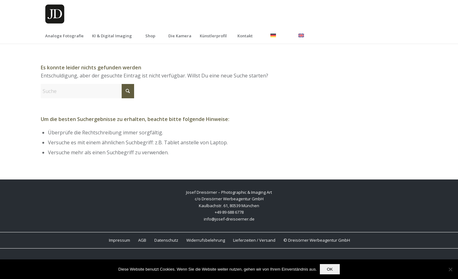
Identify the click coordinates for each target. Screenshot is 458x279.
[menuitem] (64, 36)
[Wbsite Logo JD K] (55, 14)
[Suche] (87, 91)
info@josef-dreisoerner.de (229, 219)
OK (330, 269)
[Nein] (450, 269)
